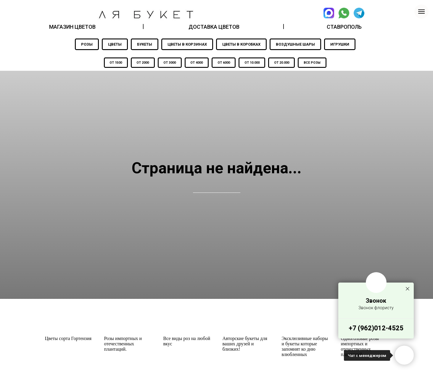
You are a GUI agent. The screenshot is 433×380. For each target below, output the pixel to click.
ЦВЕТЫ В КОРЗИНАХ (187, 44)
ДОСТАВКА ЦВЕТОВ (214, 27)
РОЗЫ (87, 44)
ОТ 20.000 (283, 63)
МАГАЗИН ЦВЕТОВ (72, 27)
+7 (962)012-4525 (376, 328)
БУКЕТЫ (144, 44)
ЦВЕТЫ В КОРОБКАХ (241, 44)
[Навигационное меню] (421, 11)
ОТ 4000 (196, 63)
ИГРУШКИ (339, 44)
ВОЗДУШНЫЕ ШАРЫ (295, 44)
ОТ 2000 (140, 63)
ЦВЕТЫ (115, 44)
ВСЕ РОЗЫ (315, 63)
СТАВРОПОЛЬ (344, 27)
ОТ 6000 (224, 63)
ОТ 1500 (113, 63)
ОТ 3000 (168, 63)
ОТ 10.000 (253, 63)
